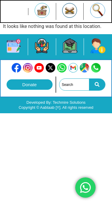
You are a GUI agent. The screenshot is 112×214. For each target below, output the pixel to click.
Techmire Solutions (69, 102)
